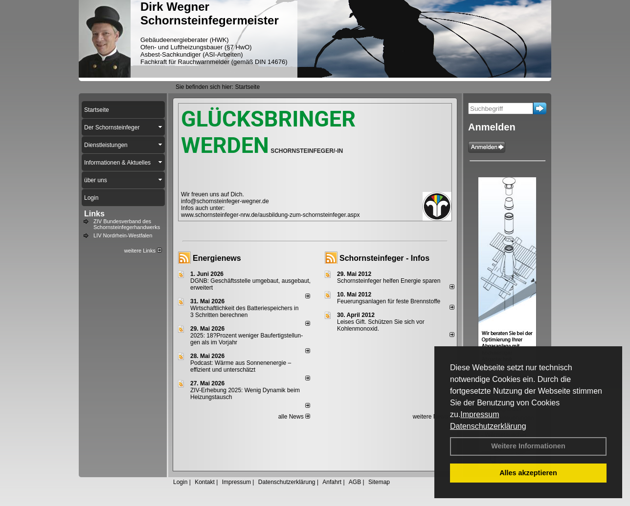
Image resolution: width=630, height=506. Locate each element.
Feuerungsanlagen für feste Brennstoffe (388, 301)
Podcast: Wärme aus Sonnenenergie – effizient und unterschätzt (240, 366)
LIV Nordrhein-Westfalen (122, 235)
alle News (294, 416)
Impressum (479, 414)
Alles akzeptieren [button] (528, 473)
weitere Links (143, 250)
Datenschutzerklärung (488, 426)
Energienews (217, 258)
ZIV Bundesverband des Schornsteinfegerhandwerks (126, 224)
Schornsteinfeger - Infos (384, 258)
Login (180, 482)
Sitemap (379, 482)
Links (94, 214)
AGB (355, 482)
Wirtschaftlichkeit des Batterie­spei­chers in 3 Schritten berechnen (244, 311)
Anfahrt (331, 482)
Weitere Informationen (528, 446)
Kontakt (205, 482)
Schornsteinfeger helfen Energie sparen (388, 280)
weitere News (433, 416)
